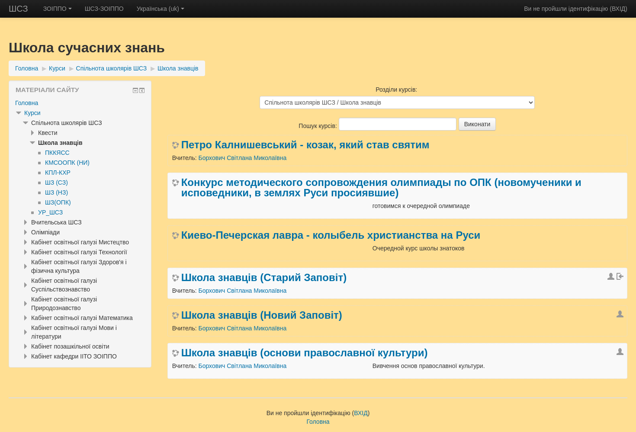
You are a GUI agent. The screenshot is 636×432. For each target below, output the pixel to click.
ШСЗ (18, 8)
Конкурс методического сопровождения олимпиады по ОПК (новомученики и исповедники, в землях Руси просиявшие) (381, 187)
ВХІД (618, 8)
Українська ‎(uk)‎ (160, 8)
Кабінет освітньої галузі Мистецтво (80, 242)
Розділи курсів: (396, 89)
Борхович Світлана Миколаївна (242, 157)
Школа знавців (177, 68)
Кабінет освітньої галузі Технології (79, 252)
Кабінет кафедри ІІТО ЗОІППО (74, 356)
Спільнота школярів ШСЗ (111, 68)
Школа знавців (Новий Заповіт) (261, 315)
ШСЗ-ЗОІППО (104, 8)
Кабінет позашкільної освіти (70, 346)
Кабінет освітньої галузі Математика (82, 317)
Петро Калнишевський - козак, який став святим (305, 145)
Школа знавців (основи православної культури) (304, 353)
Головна (26, 68)
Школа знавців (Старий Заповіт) (264, 277)
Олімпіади (45, 232)
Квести (47, 132)
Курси (57, 68)
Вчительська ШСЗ (56, 222)
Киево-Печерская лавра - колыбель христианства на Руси (331, 235)
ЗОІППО (57, 8)
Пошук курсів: (318, 125)
